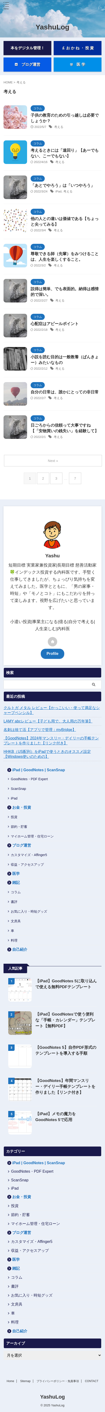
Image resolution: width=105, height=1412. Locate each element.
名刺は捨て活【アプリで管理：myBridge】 (40, 730)
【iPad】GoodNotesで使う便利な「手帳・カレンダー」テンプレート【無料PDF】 (65, 1020)
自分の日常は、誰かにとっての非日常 (65, 392)
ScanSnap (18, 789)
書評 (14, 902)
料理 (14, 940)
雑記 (16, 883)
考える (58, 127)
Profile (52, 653)
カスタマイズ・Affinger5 (29, 855)
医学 (16, 874)
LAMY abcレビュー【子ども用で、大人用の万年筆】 (48, 721)
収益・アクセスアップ (27, 864)
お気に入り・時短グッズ (29, 911)
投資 (14, 817)
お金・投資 (21, 807)
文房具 (16, 921)
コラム (16, 892)
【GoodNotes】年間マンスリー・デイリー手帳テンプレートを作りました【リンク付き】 (65, 1086)
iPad (58, 191)
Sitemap (25, 1381)
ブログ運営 (21, 845)
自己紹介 (19, 949)
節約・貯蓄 (19, 826)
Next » (53, 461)
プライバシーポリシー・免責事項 (57, 1381)
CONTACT (91, 1381)
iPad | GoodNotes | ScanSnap (38, 770)
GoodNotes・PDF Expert (29, 779)
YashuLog (52, 27)
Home (10, 1381)
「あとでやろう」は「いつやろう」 (63, 185)
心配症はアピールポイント (55, 324)
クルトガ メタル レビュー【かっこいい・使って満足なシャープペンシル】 (52, 710)
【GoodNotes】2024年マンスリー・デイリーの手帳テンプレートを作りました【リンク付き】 (51, 740)
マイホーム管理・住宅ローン (32, 836)
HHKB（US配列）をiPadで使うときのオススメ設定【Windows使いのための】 (47, 754)
